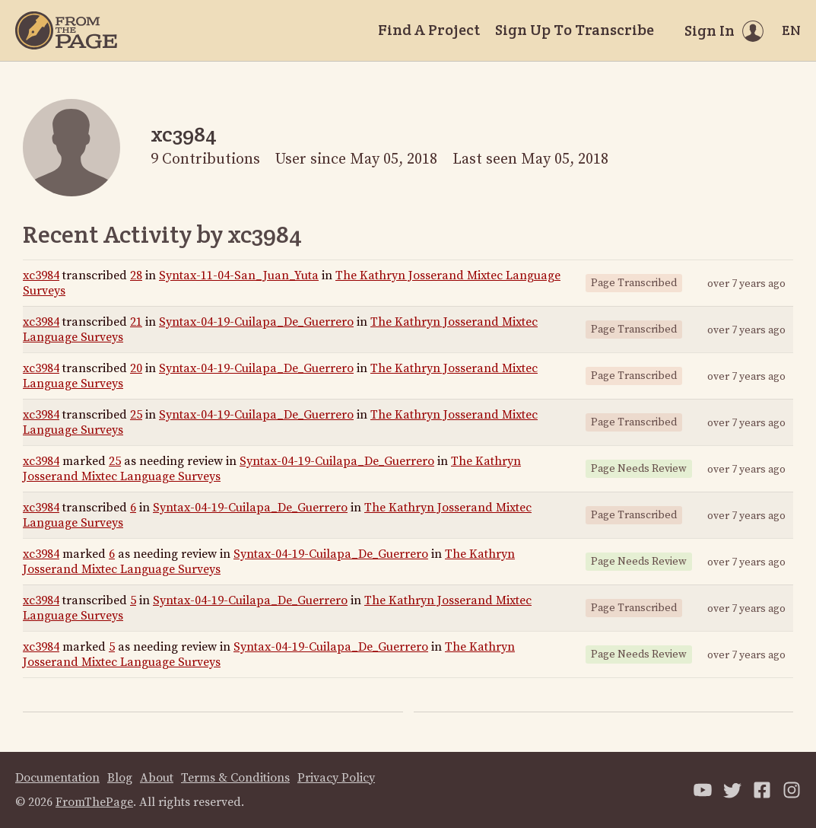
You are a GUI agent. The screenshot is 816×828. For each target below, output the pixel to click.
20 (136, 368)
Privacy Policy (336, 777)
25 (136, 414)
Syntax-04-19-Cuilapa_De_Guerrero (256, 322)
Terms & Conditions (235, 777)
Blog (119, 777)
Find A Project (429, 30)
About (156, 777)
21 (136, 322)
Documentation (57, 777)
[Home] (66, 30)
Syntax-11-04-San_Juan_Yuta (239, 275)
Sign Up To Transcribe (574, 30)
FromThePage (94, 802)
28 (136, 275)
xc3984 (41, 275)
